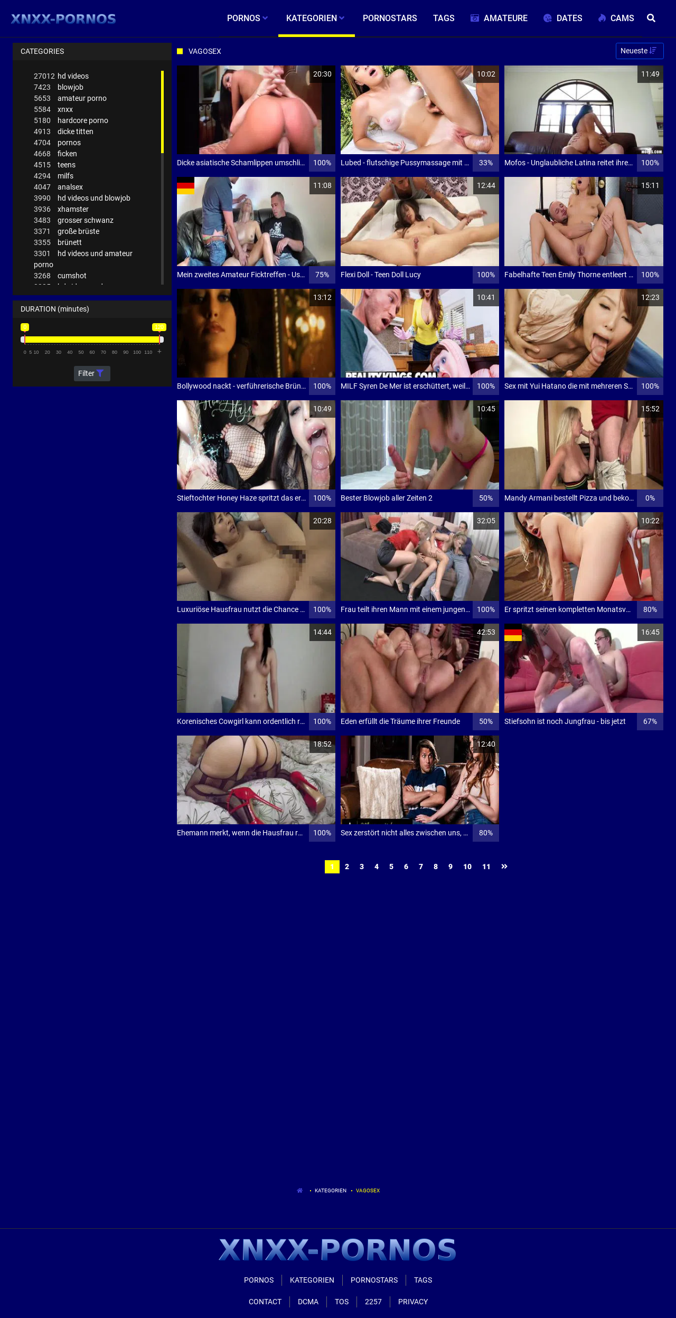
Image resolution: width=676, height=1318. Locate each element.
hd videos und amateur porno (83, 258)
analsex (58, 187)
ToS (342, 1301)
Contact (265, 1301)
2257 (373, 1301)
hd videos (61, 76)
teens (55, 165)
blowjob (58, 87)
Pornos (259, 1280)
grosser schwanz (74, 220)
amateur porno (70, 98)
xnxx (53, 109)
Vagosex (368, 1190)
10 (467, 866)
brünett (58, 242)
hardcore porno (71, 120)
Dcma (308, 1301)
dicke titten (63, 131)
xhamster (61, 209)
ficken (55, 153)
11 (486, 866)
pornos (57, 142)
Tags (423, 1280)
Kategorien (330, 1190)
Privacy (413, 1301)
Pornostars (374, 1280)
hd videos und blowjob (82, 198)
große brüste (66, 231)
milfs (53, 176)
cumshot (60, 275)
